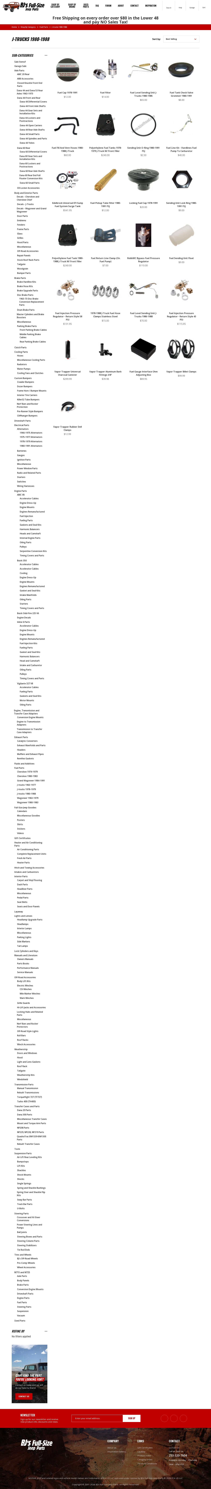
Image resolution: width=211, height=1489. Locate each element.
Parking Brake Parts (25, 326)
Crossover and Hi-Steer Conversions (27, 1219)
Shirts (18, 824)
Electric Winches (23, 985)
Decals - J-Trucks (24, 204)
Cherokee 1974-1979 (26, 771)
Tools (16, 1149)
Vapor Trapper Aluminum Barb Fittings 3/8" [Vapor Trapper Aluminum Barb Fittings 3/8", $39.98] (105, 373)
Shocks (19, 1179)
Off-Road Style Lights (26, 1031)
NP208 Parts (21, 1127)
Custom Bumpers (22, 378)
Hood (18, 1057)
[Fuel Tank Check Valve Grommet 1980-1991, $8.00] (181, 74)
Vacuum (19, 1315)
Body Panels (21, 1280)
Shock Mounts (22, 1174)
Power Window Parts (26, 468)
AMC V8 (19, 494)
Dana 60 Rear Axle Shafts (31, 171)
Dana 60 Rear (22, 148)
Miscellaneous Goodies (27, 815)
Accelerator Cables (28, 498)
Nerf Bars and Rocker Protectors (26, 1025)
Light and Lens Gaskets (27, 1061)
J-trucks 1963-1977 (25, 785)
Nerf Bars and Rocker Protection (26, 405)
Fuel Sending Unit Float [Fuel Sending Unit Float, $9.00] (181, 258)
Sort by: (156, 39)
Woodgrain (21, 268)
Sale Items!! (19, 61)
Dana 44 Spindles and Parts (32, 138)
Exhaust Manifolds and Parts (29, 745)
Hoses (18, 355)
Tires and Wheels (21, 1254)
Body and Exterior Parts (25, 193)
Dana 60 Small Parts (28, 183)
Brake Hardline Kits (25, 281)
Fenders (19, 224)
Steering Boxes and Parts (28, 1236)
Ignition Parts (22, 459)
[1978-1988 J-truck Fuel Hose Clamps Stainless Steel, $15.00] (105, 295)
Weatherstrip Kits (24, 1075)
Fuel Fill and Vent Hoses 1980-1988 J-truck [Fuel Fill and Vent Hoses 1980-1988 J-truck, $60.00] (67, 149)
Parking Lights (22, 937)
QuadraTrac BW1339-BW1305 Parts (30, 1138)
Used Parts (86, 5)
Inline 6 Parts (22, 622)
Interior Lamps (23, 928)
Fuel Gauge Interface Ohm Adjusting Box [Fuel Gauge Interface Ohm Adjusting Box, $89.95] (143, 373)
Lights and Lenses (22, 916)
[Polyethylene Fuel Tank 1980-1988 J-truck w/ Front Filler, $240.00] (67, 240)
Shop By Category (55, 5)
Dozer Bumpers (23, 386)
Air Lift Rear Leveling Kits (28, 1157)
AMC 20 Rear (21, 74)
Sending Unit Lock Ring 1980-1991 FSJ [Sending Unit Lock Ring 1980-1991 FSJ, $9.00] (181, 205)
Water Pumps (22, 368)
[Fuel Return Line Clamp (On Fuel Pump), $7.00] (105, 240)
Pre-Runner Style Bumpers (28, 411)
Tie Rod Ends (22, 1249)
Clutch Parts (19, 347)
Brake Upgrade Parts (26, 290)
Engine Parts (19, 491)
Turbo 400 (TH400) (25, 1101)
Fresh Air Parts (22, 858)
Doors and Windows (25, 1053)
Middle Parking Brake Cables (29, 336)
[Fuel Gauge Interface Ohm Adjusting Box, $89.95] (143, 353)
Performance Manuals (26, 968)
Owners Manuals (23, 959)
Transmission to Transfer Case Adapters (28, 731)
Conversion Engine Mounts (28, 717)
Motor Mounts (25, 700)
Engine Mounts (25, 507)
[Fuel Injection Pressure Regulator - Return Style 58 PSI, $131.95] (67, 295)
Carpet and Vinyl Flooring (28, 880)
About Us (111, 1447)
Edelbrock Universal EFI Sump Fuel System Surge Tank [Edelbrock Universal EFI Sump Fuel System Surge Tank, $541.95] (67, 205)
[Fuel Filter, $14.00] (105, 74)
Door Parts (21, 216)
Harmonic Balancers (28, 529)
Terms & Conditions (147, 1463)
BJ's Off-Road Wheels (26, 1258)
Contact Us (24, 1396)
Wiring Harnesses (24, 486)
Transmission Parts (23, 1084)
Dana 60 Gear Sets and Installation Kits (29, 158)
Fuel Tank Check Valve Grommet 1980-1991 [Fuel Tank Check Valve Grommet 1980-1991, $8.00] (181, 94)
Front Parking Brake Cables (32, 330)
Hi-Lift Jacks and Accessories (30, 1007)
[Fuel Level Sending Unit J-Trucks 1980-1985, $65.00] (143, 74)
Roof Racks (21, 1040)
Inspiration (150, 5)
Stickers (19, 828)
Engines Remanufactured (31, 511)
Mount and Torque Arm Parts (30, 1123)
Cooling (22, 573)
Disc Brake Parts (23, 295)
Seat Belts (20, 902)
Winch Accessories (24, 1044)
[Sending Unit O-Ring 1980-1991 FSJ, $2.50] (143, 129)
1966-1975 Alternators (29, 432)
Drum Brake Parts (24, 310)
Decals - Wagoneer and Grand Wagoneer (30, 210)
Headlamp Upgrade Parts (28, 919)
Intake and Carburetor (29, 665)
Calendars (20, 811)
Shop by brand (72, 5)
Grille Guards (22, 1003)
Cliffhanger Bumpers (25, 415)
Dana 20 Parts (22, 1110)
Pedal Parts (21, 897)
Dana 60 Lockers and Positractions (28, 165)
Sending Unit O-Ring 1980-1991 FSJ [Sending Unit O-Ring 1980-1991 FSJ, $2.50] (143, 149)
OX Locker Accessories (27, 188)
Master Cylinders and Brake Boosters (29, 316)
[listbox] (181, 39)
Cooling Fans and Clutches (28, 373)
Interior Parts (20, 876)
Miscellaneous (22, 246)
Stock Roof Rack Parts (26, 260)
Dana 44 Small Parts (28, 134)
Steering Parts (20, 1213)
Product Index (144, 1455)
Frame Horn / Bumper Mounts (30, 390)
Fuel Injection (25, 516)
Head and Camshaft (28, 660)
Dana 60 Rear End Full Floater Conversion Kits (30, 177)
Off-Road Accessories (26, 251)
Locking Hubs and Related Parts (28, 1013)
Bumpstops (21, 1161)
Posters (19, 820)
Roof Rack (20, 1066)
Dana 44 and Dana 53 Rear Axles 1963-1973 (28, 92)
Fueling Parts (25, 520)
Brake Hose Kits (23, 286)
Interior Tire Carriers (25, 395)
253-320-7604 (178, 1455)
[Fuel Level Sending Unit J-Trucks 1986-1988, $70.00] (143, 295)
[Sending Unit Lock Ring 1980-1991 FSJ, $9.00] (181, 184)
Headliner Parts (23, 889)
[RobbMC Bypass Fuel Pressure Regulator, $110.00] (143, 240)
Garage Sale (19, 66)
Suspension (21, 1311)
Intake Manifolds (27, 595)
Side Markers (22, 941)
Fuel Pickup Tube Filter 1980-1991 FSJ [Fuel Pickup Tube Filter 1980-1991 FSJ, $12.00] (105, 205)
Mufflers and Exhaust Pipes (29, 754)
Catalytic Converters (26, 741)
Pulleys (22, 546)
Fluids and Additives (23, 763)
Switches (20, 481)
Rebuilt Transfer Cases (27, 1144)
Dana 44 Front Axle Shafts (31, 106)
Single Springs (22, 1183)
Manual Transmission (26, 1088)
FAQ (97, 5)
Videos (19, 833)
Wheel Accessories (25, 1267)
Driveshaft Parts (21, 420)
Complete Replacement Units (30, 854)
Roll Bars (20, 1035)
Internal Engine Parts (28, 538)
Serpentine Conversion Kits (32, 551)
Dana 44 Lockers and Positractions (28, 119)
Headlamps (21, 924)
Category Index (144, 1459)
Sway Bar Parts (23, 1199)
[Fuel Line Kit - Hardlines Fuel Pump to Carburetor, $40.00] (181, 129)
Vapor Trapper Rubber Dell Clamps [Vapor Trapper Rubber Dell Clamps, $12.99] (67, 428)
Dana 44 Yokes (25, 143)
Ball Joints (20, 1232)
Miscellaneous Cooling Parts (29, 360)
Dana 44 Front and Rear (27, 98)
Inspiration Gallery (116, 1451)
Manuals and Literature (24, 955)
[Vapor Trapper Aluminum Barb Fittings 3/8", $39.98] (105, 353)
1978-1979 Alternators (29, 441)
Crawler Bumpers (24, 382)
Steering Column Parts (26, 1241)
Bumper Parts (22, 273)
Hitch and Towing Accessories (28, 867)
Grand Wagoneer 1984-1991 (29, 780)
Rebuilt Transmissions (26, 1092)
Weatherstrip (20, 1049)
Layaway (17, 911)
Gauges (19, 455)
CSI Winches (24, 989)
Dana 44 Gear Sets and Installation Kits (29, 112)
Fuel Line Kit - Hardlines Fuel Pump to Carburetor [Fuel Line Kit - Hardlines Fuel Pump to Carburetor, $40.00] (181, 149)
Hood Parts (21, 242)
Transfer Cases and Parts (26, 1106)
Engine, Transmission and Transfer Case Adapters (25, 712)
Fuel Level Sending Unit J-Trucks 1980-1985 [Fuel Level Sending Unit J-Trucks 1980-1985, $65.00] (143, 94)
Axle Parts (18, 70)
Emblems (20, 220)
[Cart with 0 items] (203, 5)
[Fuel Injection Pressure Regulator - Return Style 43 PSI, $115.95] (181, 295)
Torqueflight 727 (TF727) (28, 1097)
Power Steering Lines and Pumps (28, 1226)
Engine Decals (22, 617)
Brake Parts (19, 278)
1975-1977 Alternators (29, 437)
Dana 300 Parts (23, 1114)
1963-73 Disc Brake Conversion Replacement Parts (30, 301)
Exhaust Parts (20, 737)
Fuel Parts (18, 768)
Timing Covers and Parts (30, 555)
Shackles (20, 1170)
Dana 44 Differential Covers (32, 101)
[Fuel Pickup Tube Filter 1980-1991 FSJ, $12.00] (105, 184)
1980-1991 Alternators (29, 446)
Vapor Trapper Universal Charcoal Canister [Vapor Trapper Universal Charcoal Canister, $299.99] (67, 373)
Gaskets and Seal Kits (29, 524)
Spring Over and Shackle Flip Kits (29, 1194)
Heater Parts (22, 862)
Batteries (20, 450)
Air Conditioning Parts (26, 849)
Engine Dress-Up (26, 503)
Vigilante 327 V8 (23, 683)
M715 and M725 (21, 1272)
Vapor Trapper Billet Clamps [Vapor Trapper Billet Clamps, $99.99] (181, 371)
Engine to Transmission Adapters (27, 723)
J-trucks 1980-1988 (25, 793)
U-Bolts (19, 1208)
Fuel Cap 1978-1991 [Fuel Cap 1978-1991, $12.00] (67, 92)
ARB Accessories (23, 78)
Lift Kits (19, 1166)
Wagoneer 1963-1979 (26, 798)
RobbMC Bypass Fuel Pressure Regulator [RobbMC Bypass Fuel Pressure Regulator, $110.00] (143, 260)
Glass (18, 233)
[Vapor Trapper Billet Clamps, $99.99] (181, 353)
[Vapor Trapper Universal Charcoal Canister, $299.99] (67, 353)
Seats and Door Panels (27, 906)
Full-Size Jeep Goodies (24, 807)
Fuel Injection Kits (27, 643)
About (121, 5)
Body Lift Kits (22, 981)
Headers (19, 749)
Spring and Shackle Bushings (30, 1188)
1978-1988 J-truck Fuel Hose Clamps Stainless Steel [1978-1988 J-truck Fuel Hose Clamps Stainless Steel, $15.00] (105, 315)
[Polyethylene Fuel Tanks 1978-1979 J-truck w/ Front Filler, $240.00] (105, 129)
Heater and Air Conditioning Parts (27, 844)
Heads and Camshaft (29, 533)
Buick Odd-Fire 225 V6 (26, 613)
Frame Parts (21, 229)
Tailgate (19, 264)
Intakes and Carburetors (25, 872)
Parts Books (21, 963)
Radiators (20, 364)
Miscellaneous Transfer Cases (30, 1119)
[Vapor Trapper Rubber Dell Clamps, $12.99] (67, 408)
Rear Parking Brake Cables (31, 341)
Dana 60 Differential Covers (32, 151)
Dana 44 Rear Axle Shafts (31, 129)
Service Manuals (23, 972)
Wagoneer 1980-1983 (26, 802)
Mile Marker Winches (28, 993)
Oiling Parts (24, 542)
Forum (108, 5)
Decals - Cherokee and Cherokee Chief (26, 198)
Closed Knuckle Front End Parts (28, 84)
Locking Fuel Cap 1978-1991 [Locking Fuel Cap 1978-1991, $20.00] (143, 203)
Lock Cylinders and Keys (25, 951)
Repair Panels (22, 255)
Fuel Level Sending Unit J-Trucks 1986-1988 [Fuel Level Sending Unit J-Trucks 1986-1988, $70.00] (143, 315)
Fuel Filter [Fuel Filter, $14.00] (105, 92)
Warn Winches (25, 998)
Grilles (18, 238)
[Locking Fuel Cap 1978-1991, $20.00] (143, 184)
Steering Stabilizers (25, 1245)
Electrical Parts (20, 425)
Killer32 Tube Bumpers (26, 399)
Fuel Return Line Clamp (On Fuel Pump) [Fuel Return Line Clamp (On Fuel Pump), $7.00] (105, 260)
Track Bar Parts (23, 1204)
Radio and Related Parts (27, 472)
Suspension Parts (22, 1153)
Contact (134, 5)
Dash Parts (21, 884)
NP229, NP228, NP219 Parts (29, 1132)
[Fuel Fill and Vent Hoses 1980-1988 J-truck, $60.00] (67, 129)
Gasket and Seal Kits (28, 590)
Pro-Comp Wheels (24, 1263)
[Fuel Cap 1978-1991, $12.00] (67, 74)
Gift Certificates (21, 838)
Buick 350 (20, 560)
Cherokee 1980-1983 (26, 776)
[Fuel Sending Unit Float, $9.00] (181, 240)
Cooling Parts (20, 352)
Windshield (21, 1079)
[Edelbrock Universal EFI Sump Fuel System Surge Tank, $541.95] (67, 184)
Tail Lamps (21, 946)
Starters (19, 477)
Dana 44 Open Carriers (29, 125)
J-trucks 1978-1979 (25, 789)
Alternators (21, 429)
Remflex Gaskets (24, 758)
